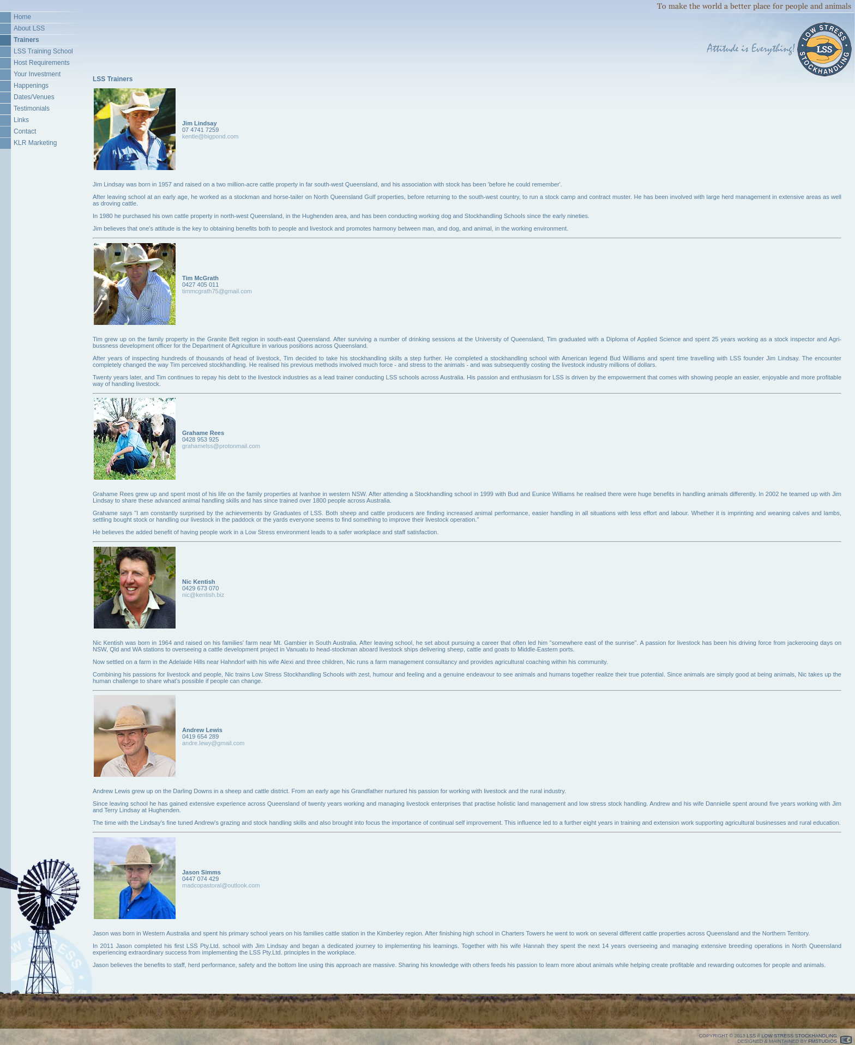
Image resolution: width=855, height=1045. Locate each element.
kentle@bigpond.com (210, 136)
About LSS (29, 28)
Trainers (26, 40)
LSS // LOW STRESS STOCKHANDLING (791, 1035)
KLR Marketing (35, 143)
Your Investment (37, 74)
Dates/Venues (34, 97)
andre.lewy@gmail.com (213, 743)
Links (21, 120)
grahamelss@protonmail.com (221, 446)
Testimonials (32, 108)
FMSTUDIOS (822, 1041)
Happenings (31, 85)
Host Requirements (42, 63)
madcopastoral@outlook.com (221, 885)
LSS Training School (43, 51)
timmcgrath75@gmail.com (217, 291)
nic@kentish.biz (203, 594)
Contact (25, 131)
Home (22, 17)
